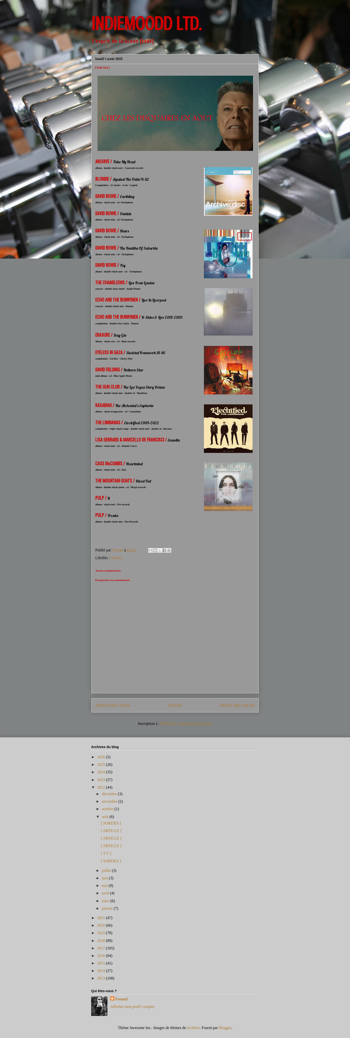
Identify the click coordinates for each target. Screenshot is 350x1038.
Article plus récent (112, 705)
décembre (110, 794)
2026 (101, 757)
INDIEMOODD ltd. (146, 24)
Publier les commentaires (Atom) (186, 723)
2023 (101, 780)
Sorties (116, 558)
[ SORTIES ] (111, 823)
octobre (108, 809)
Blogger (225, 1028)
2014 (101, 971)
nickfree (193, 1028)
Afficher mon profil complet (132, 1007)
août (106, 817)
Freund (121, 999)
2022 (101, 787)
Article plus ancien (237, 705)
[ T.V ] (106, 853)
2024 (101, 772)
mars (106, 901)
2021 (101, 918)
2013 (101, 978)
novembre (110, 801)
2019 (101, 933)
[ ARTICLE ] (111, 831)
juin (105, 878)
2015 (101, 963)
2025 (101, 764)
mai (105, 885)
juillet (107, 870)
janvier (108, 908)
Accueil (174, 705)
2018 (101, 941)
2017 (101, 948)
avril (106, 893)
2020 (101, 925)
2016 (101, 956)
